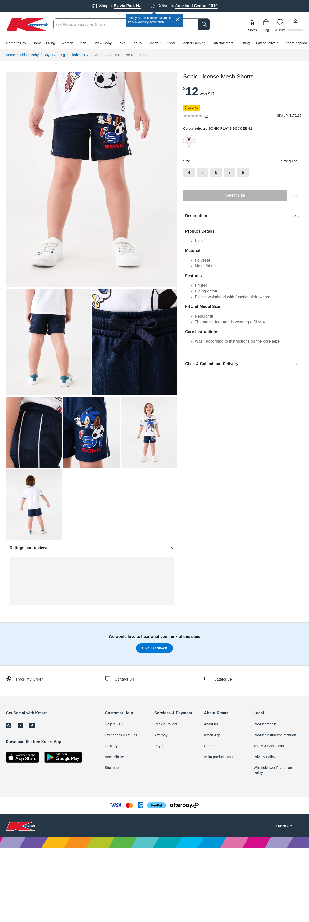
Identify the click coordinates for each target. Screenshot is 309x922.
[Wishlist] (280, 24)
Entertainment (222, 43)
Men (83, 43)
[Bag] (267, 24)
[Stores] (253, 24)
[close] (177, 19)
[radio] (91, 179)
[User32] (295, 24)
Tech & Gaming (193, 43)
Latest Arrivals (267, 43)
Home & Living (44, 43)
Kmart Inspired (295, 43)
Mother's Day (16, 43)
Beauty (136, 43)
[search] (204, 24)
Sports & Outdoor (161, 43)
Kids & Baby (102, 43)
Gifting (245, 43)
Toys (121, 43)
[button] (154, 43)
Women (67, 43)
